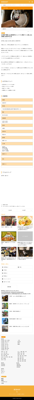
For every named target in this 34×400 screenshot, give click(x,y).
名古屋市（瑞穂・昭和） (5, 348)
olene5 (7, 204)
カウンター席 (5, 206)
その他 (2, 383)
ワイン (20, 206)
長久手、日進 (3, 359)
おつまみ (23, 206)
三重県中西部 (18, 365)
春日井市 (19, 341)
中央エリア (3, 371)
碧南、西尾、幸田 (21, 358)
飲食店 (2, 378)
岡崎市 (19, 344)
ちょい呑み (17, 206)
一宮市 (19, 340)
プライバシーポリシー (12, 394)
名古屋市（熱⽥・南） (5, 347)
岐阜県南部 (3, 364)
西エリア (2, 370)
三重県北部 (18, 364)
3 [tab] (31, 31)
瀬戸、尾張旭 (3, 358)
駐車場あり (6, 267)
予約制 (5, 270)
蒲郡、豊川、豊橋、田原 (22, 359)
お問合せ (22, 394)
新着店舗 (9, 286)
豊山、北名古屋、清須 (5, 354)
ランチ (9, 206)
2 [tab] (30, 31)
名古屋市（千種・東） (5, 344)
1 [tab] (28, 31)
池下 (11, 206)
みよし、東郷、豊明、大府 (22, 351)
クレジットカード (7, 278)
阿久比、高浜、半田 (21, 354)
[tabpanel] (17, 20)
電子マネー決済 (7, 281)
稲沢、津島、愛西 (4, 355)
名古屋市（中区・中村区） (5, 340)
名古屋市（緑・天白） (5, 349)
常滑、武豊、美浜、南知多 (22, 355)
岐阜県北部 (3, 365)
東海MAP (17, 390)
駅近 (20, 267)
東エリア (2, 372)
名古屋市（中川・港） (5, 345)
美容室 (2, 380)
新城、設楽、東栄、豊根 (22, 361)
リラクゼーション (4, 381)
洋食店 (13, 206)
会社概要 (18, 394)
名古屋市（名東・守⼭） (5, 341)
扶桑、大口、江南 (4, 351)
